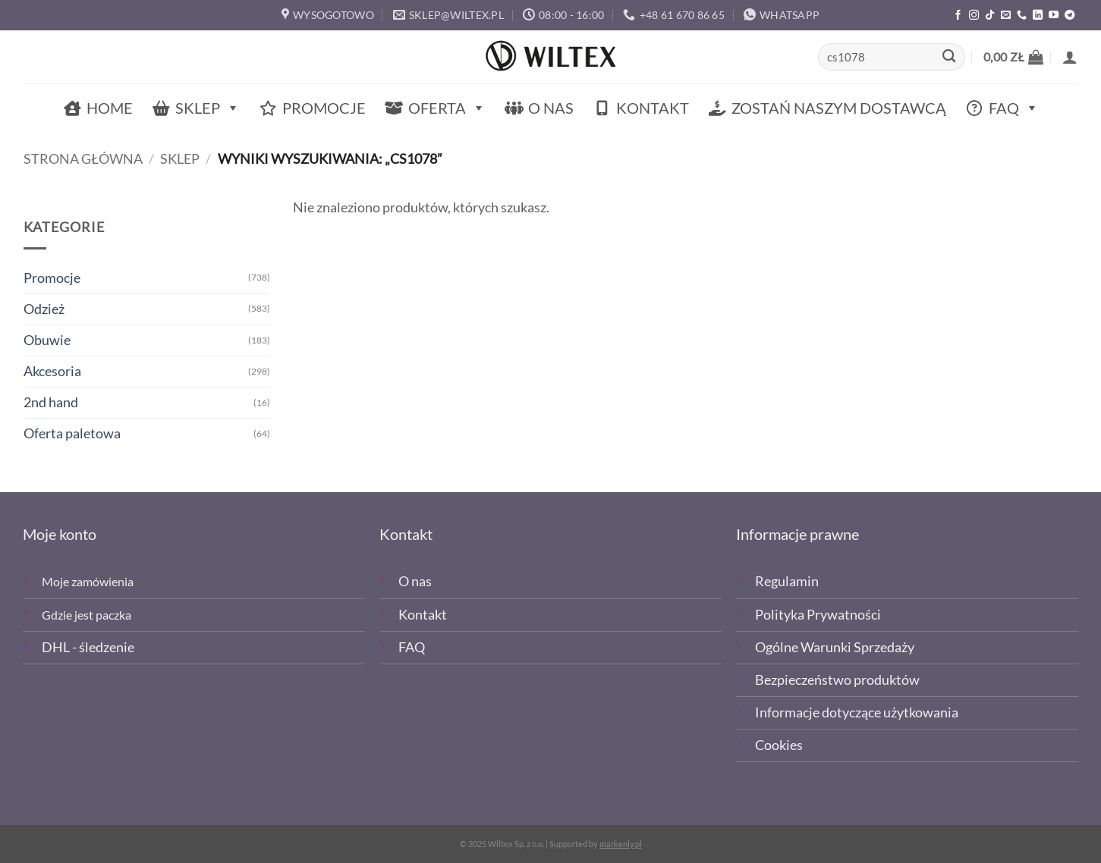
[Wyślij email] (1006, 15)
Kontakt (652, 108)
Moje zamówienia (88, 581)
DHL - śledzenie (88, 647)
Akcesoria (52, 371)
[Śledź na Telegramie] (1069, 15)
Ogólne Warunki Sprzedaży (834, 647)
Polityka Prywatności (818, 615)
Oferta (447, 108)
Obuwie (47, 340)
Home (110, 108)
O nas (551, 108)
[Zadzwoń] (1022, 15)
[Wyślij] (949, 57)
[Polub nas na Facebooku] (958, 15)
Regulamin (787, 581)
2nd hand (51, 402)
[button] (1013, 57)
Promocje (324, 108)
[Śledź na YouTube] (1054, 15)
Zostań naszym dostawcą (838, 108)
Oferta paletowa (72, 433)
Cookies (779, 745)
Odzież (44, 309)
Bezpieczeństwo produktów (837, 680)
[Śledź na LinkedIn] (1038, 15)
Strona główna (83, 159)
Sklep (207, 108)
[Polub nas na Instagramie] (974, 15)
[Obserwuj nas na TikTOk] (990, 15)
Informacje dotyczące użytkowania (856, 712)
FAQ (1014, 108)
